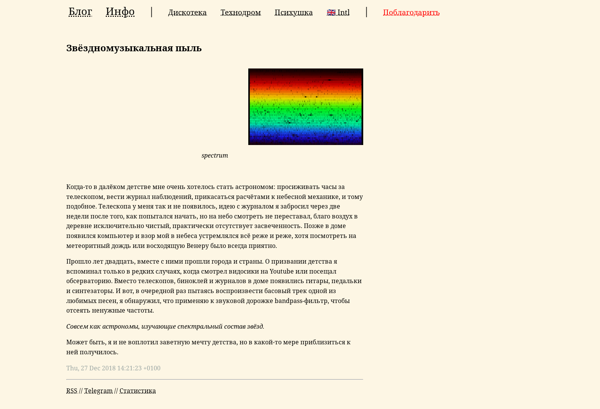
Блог (80, 11)
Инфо (120, 11)
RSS (71, 390)
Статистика (138, 390)
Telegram (98, 390)
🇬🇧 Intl (338, 12)
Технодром (241, 12)
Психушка (294, 12)
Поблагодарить (411, 12)
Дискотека (187, 12)
